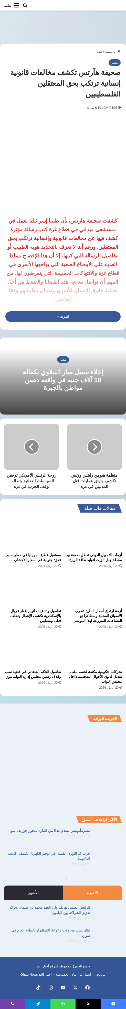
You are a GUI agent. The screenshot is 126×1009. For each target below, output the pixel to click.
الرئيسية (113, 51)
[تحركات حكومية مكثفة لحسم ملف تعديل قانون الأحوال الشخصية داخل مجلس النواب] (93, 651)
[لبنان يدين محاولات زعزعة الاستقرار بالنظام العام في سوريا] (108, 937)
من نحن (100, 974)
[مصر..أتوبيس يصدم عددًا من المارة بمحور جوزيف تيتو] (108, 837)
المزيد (63, 316)
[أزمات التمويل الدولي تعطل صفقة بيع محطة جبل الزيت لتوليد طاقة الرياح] (93, 534)
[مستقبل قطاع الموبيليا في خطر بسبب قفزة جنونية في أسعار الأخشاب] (32, 534)
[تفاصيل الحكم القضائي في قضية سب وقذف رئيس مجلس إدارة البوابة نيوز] (32, 651)
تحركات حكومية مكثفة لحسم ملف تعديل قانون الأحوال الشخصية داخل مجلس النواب (95, 677)
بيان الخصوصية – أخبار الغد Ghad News (48, 974)
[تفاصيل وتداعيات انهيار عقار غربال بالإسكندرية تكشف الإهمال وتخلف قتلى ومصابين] (32, 590)
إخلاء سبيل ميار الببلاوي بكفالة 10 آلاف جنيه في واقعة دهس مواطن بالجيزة (63, 380)
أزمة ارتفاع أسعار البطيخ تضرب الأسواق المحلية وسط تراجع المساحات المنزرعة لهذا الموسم (98, 616)
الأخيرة (92, 892)
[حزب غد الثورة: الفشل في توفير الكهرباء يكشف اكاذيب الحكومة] (108, 860)
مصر (99, 51)
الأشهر (33, 892)
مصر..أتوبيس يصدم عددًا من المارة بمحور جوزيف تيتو (50, 831)
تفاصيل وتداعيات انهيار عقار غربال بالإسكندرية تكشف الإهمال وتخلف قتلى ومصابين (35, 616)
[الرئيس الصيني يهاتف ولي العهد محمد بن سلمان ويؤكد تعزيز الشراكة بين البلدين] (108, 914)
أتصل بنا (85, 974)
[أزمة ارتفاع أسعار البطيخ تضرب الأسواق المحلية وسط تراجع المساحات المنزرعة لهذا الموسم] (93, 590)
